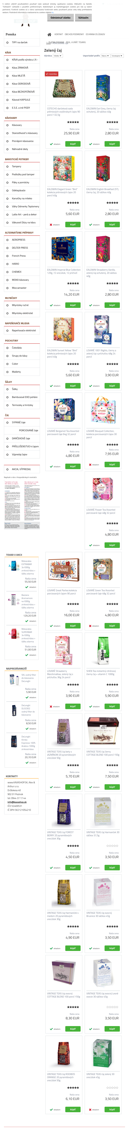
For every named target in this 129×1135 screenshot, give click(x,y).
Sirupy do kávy (19, 356)
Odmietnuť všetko (59, 17)
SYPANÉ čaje (18, 422)
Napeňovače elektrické (24, 330)
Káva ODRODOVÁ (21, 83)
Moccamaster (19, 288)
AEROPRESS (18, 240)
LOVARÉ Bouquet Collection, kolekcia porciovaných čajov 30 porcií (101, 434)
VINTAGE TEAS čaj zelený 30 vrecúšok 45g (100, 1076)
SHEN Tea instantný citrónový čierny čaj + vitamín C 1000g (101, 672)
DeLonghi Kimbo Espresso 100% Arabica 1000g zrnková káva (28, 743)
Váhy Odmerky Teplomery (25, 206)
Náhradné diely (20, 149)
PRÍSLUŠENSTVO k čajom (25, 446)
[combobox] (105, 56)
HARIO (15, 264)
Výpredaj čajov (19, 454)
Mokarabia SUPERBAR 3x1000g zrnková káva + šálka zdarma (28, 635)
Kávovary (17, 125)
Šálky (15, 389)
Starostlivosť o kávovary (25, 133)
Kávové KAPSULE (21, 100)
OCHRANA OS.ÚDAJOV (95, 34)
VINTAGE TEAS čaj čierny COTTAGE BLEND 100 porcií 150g (102, 753)
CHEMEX (16, 272)
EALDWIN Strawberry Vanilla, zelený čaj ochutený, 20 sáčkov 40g (101, 273)
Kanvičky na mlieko (22, 198)
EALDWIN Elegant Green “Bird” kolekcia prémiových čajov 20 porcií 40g (62, 192)
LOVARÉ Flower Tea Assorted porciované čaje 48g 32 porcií (100, 511)
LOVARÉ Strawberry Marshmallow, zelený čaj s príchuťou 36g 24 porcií (60, 674)
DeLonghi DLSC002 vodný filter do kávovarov (28, 710)
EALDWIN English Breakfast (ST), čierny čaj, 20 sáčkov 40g (102, 191)
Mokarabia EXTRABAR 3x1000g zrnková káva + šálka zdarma (28, 567)
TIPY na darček (19, 42)
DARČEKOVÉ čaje (21, 438)
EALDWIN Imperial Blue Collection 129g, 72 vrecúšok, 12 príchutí (64, 271)
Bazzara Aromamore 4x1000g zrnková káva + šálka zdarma (28, 601)
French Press (19, 256)
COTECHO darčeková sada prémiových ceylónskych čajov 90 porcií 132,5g (63, 111)
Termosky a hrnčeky (22, 405)
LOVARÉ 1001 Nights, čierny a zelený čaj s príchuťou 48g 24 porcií (101, 353)
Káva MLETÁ (18, 75)
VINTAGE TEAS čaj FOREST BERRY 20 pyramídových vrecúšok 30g (60, 835)
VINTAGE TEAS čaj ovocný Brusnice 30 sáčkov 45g (99, 914)
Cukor (15, 364)
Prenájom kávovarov (23, 141)
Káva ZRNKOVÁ (20, 67)
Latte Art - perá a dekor (24, 214)
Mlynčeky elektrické (22, 313)
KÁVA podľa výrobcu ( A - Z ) (25, 61)
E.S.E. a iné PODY (21, 108)
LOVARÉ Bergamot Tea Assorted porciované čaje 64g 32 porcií (63, 433)
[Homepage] (50, 34)
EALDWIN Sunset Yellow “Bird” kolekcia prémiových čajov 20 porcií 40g (62, 353)
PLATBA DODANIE (56, 42)
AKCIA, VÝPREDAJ (21, 469)
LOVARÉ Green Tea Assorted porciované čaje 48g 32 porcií (100, 592)
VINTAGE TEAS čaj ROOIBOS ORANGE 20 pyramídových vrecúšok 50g (61, 1077)
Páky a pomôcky (20, 182)
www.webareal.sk (37, 1129)
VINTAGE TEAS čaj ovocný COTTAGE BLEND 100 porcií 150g (63, 995)
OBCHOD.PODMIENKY (74, 34)
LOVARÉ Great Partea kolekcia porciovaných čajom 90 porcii (62, 592)
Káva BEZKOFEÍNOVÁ (23, 92)
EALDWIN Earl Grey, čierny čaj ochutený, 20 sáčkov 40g (101, 110)
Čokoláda (17, 348)
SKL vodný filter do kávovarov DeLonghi (28, 678)
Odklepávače (18, 190)
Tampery (16, 166)
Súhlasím (83, 17)
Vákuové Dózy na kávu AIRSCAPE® (24, 223)
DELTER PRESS (20, 248)
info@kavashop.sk (17, 802)
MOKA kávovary (20, 280)
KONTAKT (59, 34)
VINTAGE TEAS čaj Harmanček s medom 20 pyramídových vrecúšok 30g (63, 916)
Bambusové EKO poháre (25, 397)
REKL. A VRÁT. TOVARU (76, 42)
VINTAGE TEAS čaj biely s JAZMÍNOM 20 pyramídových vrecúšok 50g (61, 755)
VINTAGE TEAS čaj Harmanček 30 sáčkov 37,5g (102, 834)
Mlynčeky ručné (20, 305)
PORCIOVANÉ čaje (28, 430)
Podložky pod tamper (23, 174)
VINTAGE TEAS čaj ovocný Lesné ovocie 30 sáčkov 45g (102, 995)
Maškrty (16, 372)
